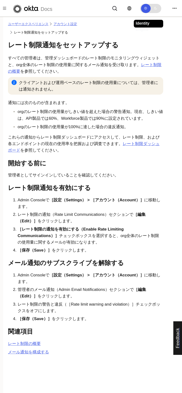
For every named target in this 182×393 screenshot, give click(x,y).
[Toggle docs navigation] (4, 8)
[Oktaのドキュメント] (32, 8)
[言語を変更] (129, 8)
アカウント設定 (65, 24)
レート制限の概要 (24, 343)
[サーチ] (115, 8)
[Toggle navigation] (174, 8)
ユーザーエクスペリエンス (28, 24)
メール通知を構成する (28, 352)
